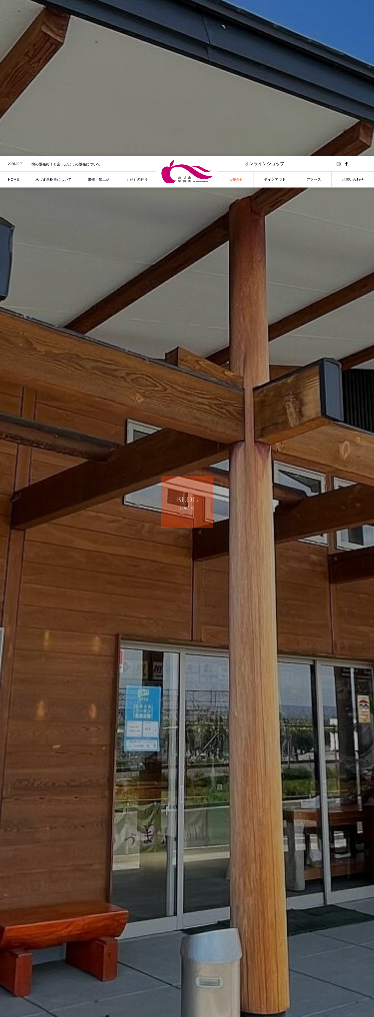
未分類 (100, 996)
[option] (78, 8)
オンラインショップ (264, 7)
